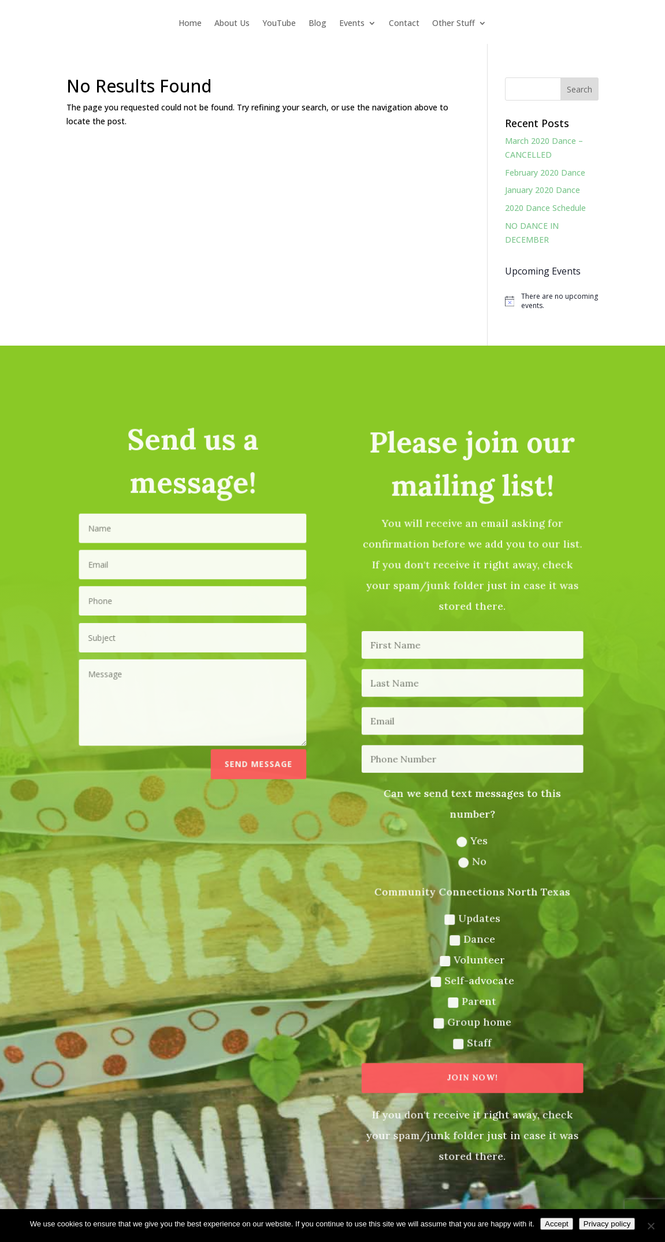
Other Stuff (453, 23)
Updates (471, 917)
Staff (471, 1040)
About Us (232, 23)
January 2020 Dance (542, 189)
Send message (259, 764)
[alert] (552, 301)
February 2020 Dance (545, 172)
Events (352, 23)
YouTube (279, 23)
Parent (471, 999)
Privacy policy (607, 1223)
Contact (404, 23)
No (471, 860)
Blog (317, 23)
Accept (557, 1223)
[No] (650, 1226)
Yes (471, 840)
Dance (470, 937)
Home (190, 23)
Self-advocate (471, 978)
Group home (471, 1019)
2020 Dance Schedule (545, 207)
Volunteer (471, 958)
